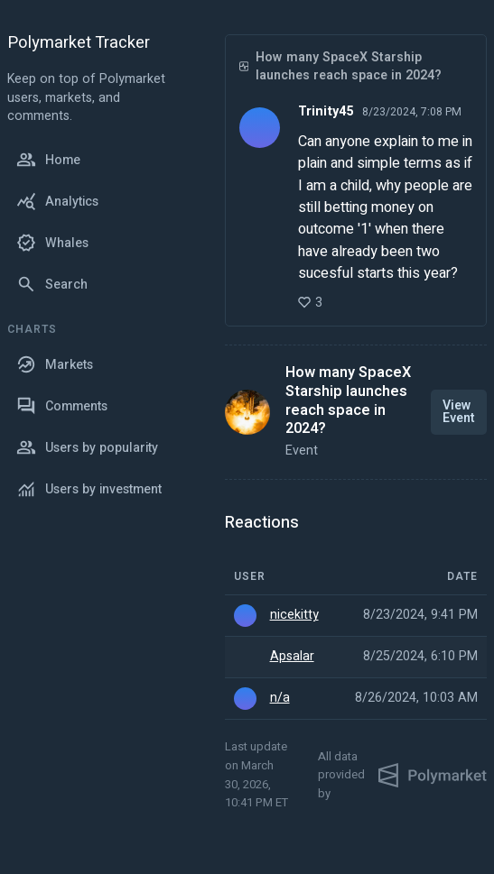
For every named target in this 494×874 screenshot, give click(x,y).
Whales (52, 243)
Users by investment (89, 489)
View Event (459, 412)
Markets (54, 364)
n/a (280, 698)
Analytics (57, 201)
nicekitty (294, 615)
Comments (61, 406)
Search (52, 284)
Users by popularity (87, 447)
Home (48, 160)
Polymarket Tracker (78, 43)
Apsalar (292, 657)
